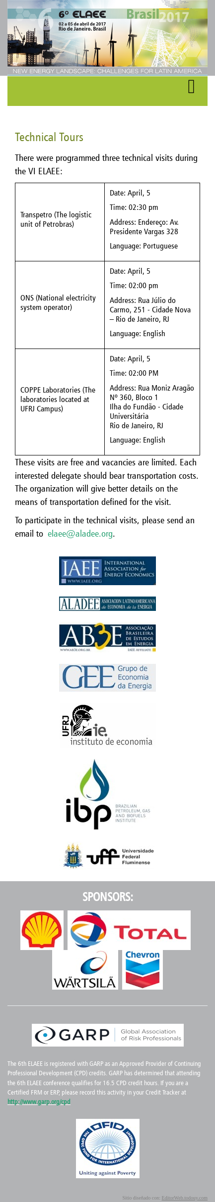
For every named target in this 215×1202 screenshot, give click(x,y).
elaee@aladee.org (80, 533)
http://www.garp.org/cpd (39, 1101)
